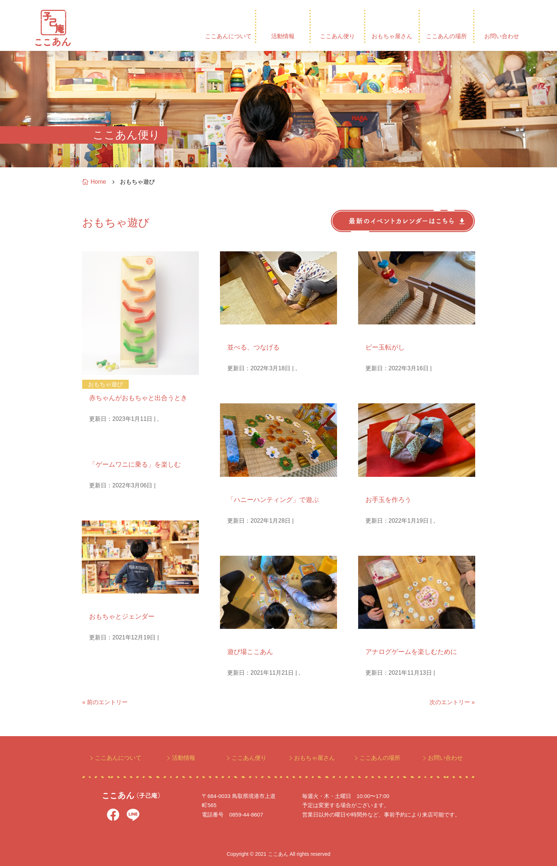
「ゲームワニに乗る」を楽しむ (135, 464)
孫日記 (235, 334)
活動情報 (282, 36)
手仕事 (373, 486)
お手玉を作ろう (388, 499)
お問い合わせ (501, 36)
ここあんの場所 (446, 36)
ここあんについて (228, 36)
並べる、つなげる (253, 347)
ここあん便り (337, 36)
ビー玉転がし (385, 347)
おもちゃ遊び (105, 384)
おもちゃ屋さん (392, 36)
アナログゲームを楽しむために (411, 651)
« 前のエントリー (105, 702)
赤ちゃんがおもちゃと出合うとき (138, 398)
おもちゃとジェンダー (122, 616)
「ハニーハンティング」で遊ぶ (273, 499)
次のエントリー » (452, 702)
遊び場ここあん (250, 651)
